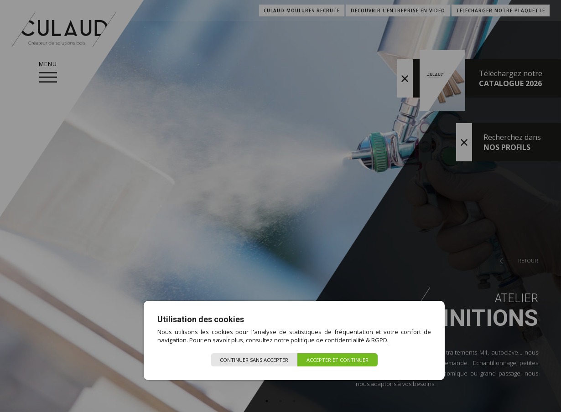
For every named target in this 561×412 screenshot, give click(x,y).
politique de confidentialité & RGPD (339, 340)
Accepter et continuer (337, 359)
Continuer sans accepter (254, 359)
